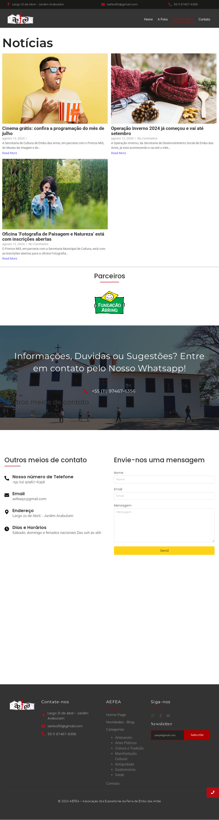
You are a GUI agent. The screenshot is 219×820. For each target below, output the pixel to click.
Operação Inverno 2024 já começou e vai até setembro (157, 131)
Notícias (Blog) (183, 19)
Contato (204, 19)
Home (148, 19)
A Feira (163, 19)
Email (118, 489)
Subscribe (197, 735)
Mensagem (122, 506)
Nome (118, 473)
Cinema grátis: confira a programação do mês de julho (53, 131)
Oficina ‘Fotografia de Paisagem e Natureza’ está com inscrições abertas (53, 237)
